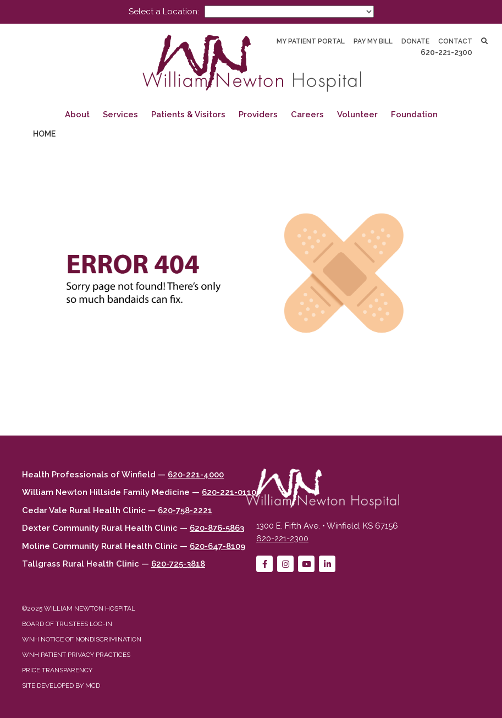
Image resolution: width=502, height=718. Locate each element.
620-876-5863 (217, 528)
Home (44, 133)
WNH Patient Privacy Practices (76, 655)
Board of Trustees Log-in (67, 624)
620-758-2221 (185, 510)
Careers (307, 114)
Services (120, 114)
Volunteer (357, 114)
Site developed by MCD (61, 685)
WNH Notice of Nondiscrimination (81, 639)
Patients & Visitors (188, 114)
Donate (415, 41)
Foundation (414, 114)
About (77, 114)
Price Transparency (57, 670)
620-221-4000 (196, 475)
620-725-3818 (178, 564)
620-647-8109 (217, 546)
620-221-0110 (229, 492)
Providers (258, 114)
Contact (455, 41)
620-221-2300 (446, 52)
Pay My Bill (373, 41)
